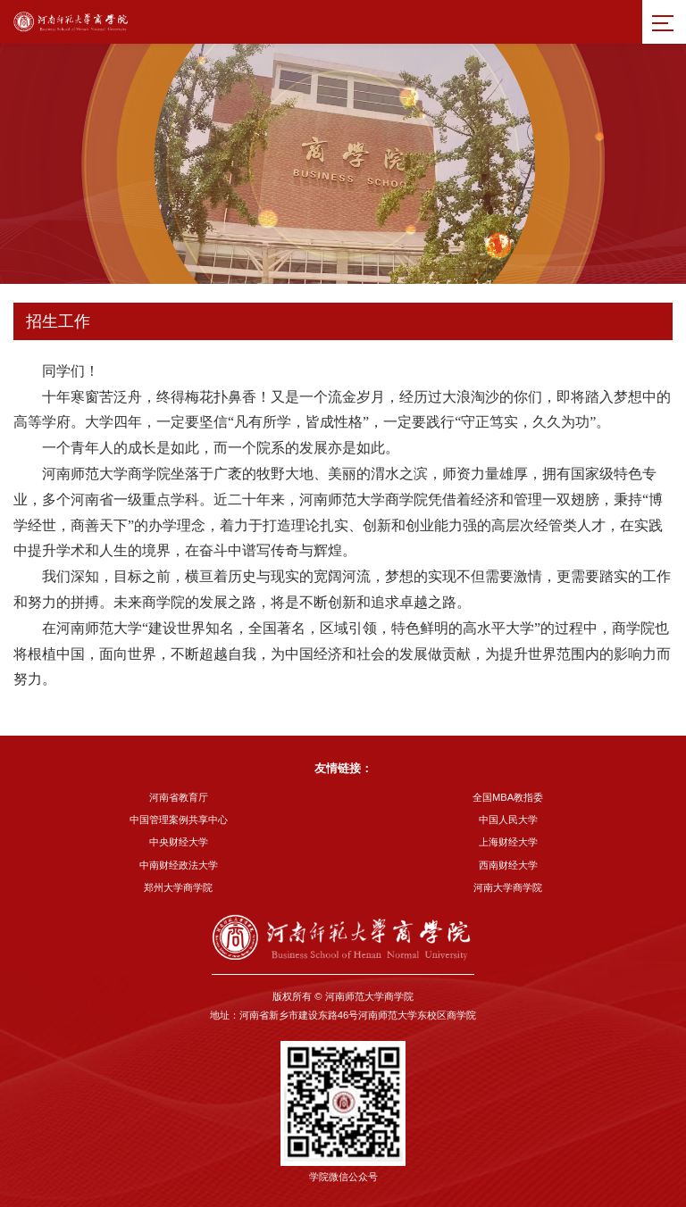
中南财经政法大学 (178, 865)
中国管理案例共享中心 (179, 819)
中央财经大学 (178, 842)
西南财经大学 (508, 865)
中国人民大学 (508, 819)
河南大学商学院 (507, 887)
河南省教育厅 (178, 797)
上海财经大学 (508, 842)
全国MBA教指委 (508, 797)
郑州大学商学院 (178, 887)
